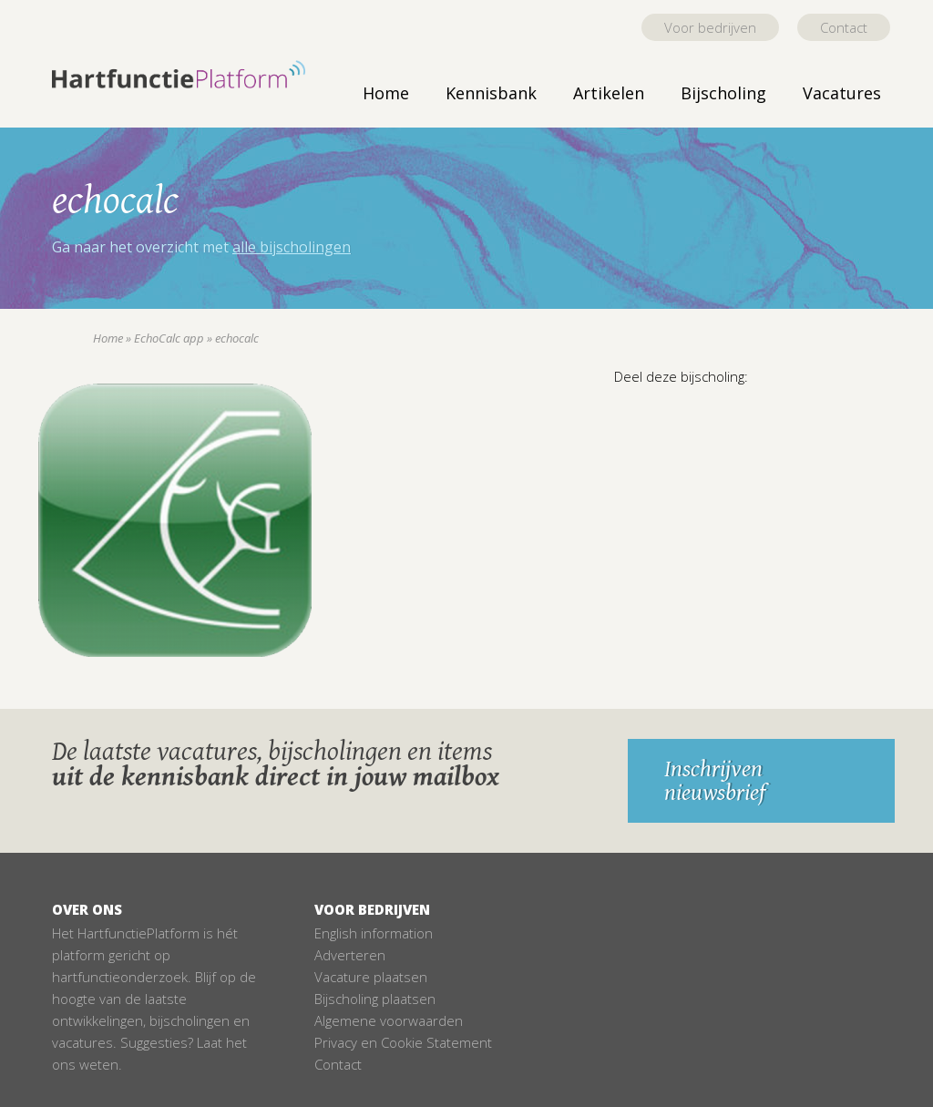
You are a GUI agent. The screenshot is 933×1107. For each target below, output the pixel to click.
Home (386, 93)
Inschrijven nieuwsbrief (714, 780)
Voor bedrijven (710, 27)
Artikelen (608, 93)
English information (373, 933)
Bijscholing (723, 93)
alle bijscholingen (291, 247)
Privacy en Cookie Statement (403, 1042)
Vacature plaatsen (370, 977)
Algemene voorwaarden (388, 1020)
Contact (843, 27)
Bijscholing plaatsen (375, 998)
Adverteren (349, 955)
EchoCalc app (169, 338)
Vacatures (842, 93)
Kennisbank (491, 93)
